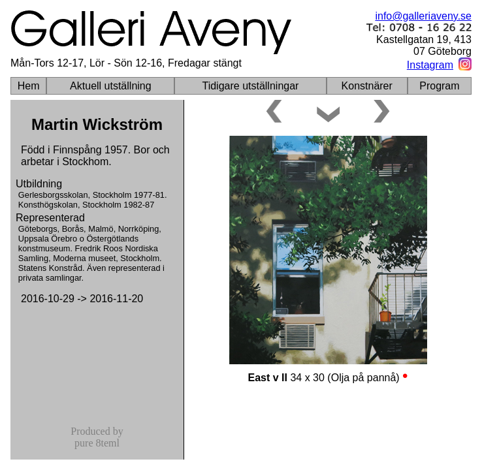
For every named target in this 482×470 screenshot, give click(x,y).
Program (439, 85)
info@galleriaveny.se (423, 16)
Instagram (430, 64)
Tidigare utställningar (250, 85)
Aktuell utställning (111, 85)
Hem (29, 85)
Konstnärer (367, 85)
